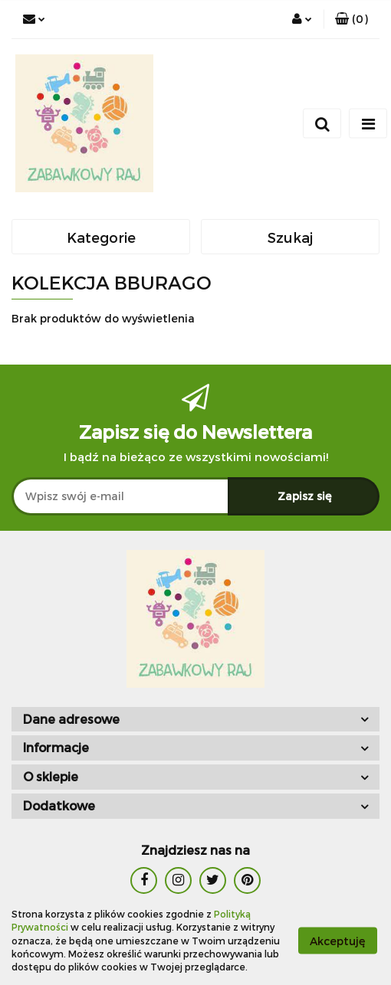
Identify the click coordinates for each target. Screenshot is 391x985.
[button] (352, 19)
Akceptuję (338, 940)
